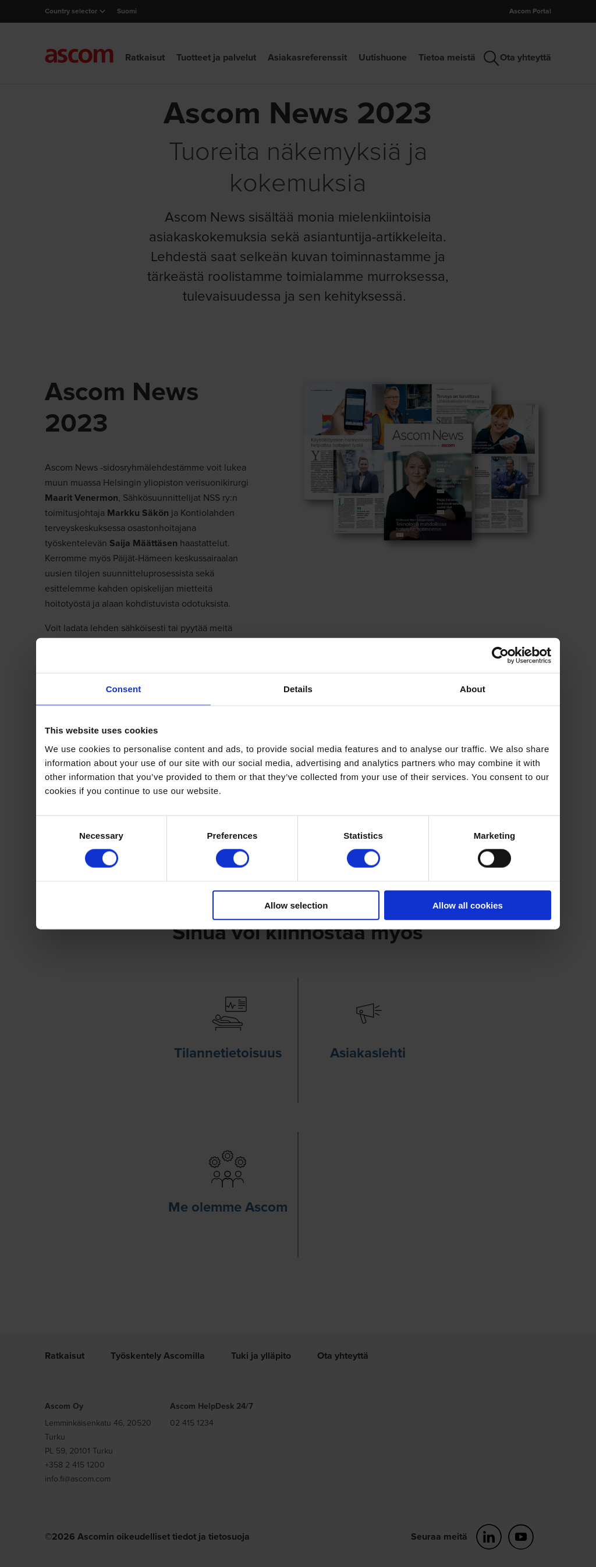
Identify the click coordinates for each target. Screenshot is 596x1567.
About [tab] (472, 689)
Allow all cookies (467, 905)
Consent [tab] (123, 689)
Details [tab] (298, 689)
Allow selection (296, 905)
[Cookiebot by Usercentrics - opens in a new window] (500, 655)
